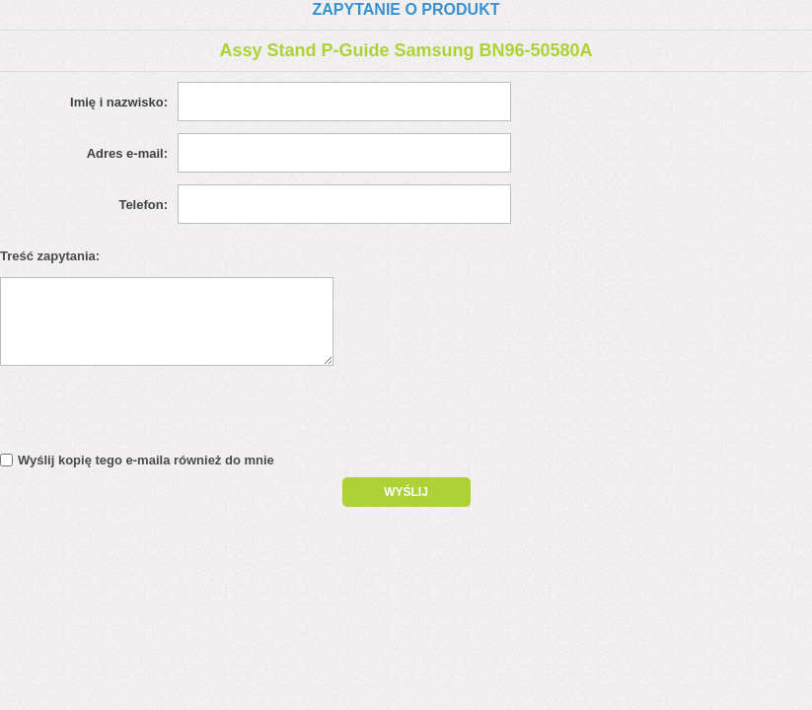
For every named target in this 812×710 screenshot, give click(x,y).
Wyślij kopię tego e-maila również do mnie (146, 460)
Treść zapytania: (50, 255)
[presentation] (170, 414)
